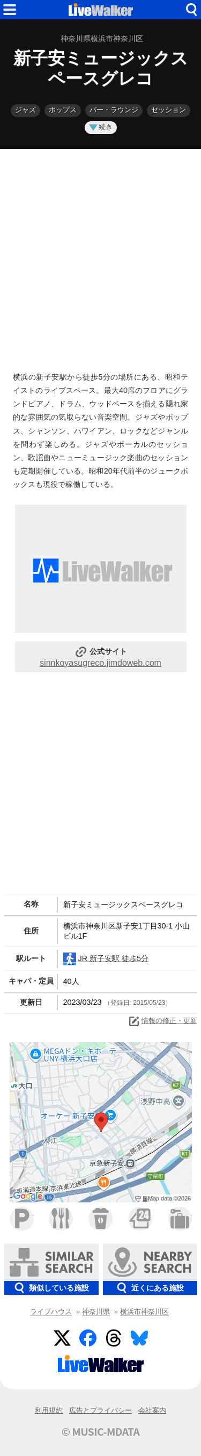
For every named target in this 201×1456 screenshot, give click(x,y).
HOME (101, 9)
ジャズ (25, 110)
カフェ (100, 1219)
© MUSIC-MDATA (101, 1431)
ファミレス (61, 1219)
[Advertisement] (100, 258)
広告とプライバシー (100, 1410)
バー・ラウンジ (114, 110)
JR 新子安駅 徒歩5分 (106, 959)
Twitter (62, 1338)
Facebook (87, 1338)
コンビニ (140, 1219)
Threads (113, 1338)
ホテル (180, 1219)
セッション (168, 110)
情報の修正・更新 (162, 1021)
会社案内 (152, 1410)
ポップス (63, 110)
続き (101, 127)
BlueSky (139, 1338)
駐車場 (22, 1219)
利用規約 (49, 1410)
